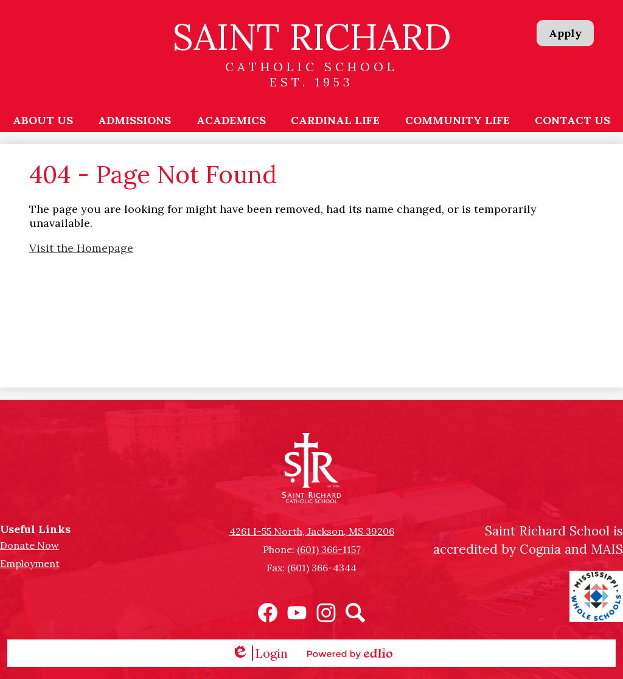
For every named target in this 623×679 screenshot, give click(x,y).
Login (259, 653)
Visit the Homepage (81, 248)
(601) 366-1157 (329, 549)
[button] (43, 120)
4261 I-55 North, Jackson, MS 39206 (311, 531)
